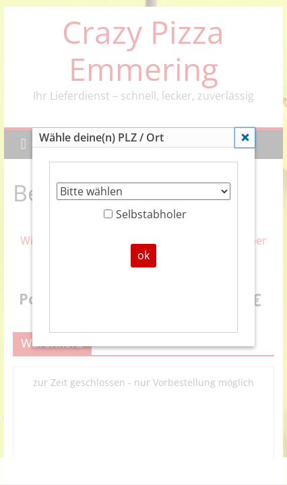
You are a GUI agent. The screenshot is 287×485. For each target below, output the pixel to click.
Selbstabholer (145, 214)
